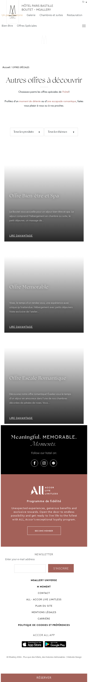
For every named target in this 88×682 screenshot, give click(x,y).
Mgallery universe (44, 580)
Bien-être (7, 26)
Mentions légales (44, 612)
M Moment (44, 586)
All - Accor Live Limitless (44, 599)
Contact (44, 593)
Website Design (74, 657)
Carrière (44, 618)
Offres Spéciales (27, 26)
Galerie (31, 15)
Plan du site (43, 606)
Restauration (74, 15)
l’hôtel (65, 91)
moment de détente (30, 101)
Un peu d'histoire (12, 15)
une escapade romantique (61, 101)
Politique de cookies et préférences (44, 625)
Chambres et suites (51, 15)
